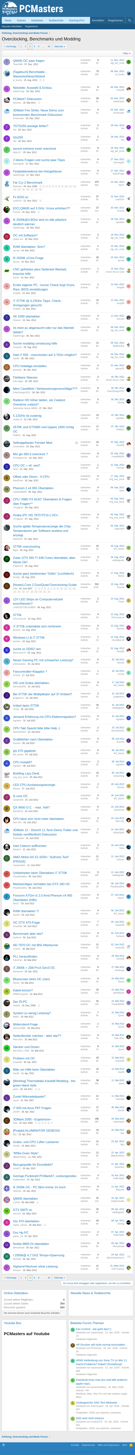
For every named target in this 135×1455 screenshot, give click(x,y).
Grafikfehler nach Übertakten (33, 739)
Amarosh (17, 347)
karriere (16, 630)
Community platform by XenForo (67, 1452)
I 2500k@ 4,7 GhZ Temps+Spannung (38, 1255)
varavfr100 (18, 800)
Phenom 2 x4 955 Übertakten (33, 488)
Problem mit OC (24, 1058)
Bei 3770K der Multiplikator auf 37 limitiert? (42, 694)
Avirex (16, 277)
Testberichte (56, 20)
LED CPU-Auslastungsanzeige (34, 785)
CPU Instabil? (22, 762)
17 (32, 189)
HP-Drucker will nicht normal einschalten (100, 1344)
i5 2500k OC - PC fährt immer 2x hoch (39, 1187)
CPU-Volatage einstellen (30, 366)
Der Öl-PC (20, 1002)
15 (23, 189)
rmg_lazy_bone (116, 479)
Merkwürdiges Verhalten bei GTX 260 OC (41, 884)
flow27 (16, 903)
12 (74, 186)
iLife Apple (18, 381)
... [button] (44, 46)
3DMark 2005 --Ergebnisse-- (32, 1119)
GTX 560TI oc (22, 1210)
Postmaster (18, 118)
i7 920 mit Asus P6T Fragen (32, 1108)
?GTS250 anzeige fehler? (30, 126)
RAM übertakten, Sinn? (29, 247)
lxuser (16, 1100)
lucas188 (119, 947)
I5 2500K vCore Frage (28, 258)
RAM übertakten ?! (26, 911)
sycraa (16, 250)
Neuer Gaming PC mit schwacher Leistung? (43, 660)
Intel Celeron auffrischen (30, 846)
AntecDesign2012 (21, 392)
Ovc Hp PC (20, 1232)
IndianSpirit (118, 101)
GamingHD (18, 164)
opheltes (120, 222)
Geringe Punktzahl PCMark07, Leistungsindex (45, 1176)
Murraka (17, 1259)
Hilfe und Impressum (108, 1445)
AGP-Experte (117, 1269)
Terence (17, 320)
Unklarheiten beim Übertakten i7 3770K (40, 873)
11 (70, 186)
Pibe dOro (18, 1039)
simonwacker (19, 664)
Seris (15, 469)
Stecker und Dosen (26, 1047)
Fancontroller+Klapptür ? (30, 671)
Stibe (121, 490)
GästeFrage (18, 91)
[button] (4, 1445)
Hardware (37, 20)
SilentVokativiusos (115, 1257)
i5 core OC (20, 796)
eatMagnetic (118, 560)
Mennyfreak (18, 1247)
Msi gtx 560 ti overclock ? (30, 454)
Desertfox (119, 1167)
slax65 (16, 358)
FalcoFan (17, 960)
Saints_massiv (20, 1225)
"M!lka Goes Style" (26, 1153)
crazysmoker (19, 865)
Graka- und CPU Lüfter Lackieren (36, 1142)
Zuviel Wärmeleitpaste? (29, 1096)
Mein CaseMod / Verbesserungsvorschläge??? (45, 388)
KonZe (121, 674)
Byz (15, 1134)
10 (66, 186)
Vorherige (11, 46)
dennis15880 (19, 1028)
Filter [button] (125, 53)
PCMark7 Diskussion (27, 99)
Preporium (18, 566)
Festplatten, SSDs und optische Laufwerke (98, 1412)
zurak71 (17, 1168)
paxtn (15, 1089)
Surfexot (17, 937)
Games (21, 20)
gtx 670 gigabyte (24, 751)
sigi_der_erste (117, 63)
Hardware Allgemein (86, 1339)
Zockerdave (18, 446)
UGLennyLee (19, 618)
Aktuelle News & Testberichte (91, 1293)
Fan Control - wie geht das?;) (93, 1329)
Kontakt (75, 1445)
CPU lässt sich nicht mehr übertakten (38, 819)
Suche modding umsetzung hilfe (35, 343)
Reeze (16, 983)
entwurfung (118, 776)
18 (36, 189)
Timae (16, 709)
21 (44, 592)
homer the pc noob (115, 272)
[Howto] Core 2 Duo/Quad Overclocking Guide (45, 585)
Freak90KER (118, 456)
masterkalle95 (20, 492)
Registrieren (31, 26)
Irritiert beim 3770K (26, 705)
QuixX (121, 1015)
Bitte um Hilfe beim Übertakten (34, 1069)
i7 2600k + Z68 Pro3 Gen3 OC (34, 968)
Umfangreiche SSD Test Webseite (96, 1402)
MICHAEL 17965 (21, 1050)
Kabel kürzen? (23, 990)
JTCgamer (18, 507)
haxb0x (16, 1005)
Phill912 (17, 435)
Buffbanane (118, 346)
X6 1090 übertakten (26, 316)
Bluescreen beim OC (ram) (31, 979)
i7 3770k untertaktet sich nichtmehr (37, 626)
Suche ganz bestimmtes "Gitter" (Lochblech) (43, 573)
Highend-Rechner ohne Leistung (35, 1266)
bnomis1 (17, 102)
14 (19, 189)
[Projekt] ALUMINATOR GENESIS (36, 1130)
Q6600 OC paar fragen (29, 61)
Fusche (16, 212)
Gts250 (18, 137)
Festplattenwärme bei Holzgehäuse (37, 171)
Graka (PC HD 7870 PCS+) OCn (35, 515)
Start (124, 1445)
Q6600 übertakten (25, 1198)
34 (49, 46)
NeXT (121, 185)
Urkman (120, 319)
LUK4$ (16, 1202)
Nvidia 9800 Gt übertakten (31, 1244)
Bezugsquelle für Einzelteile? (33, 1164)
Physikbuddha (20, 876)
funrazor (17, 1270)
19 (40, 189)
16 (27, 189)
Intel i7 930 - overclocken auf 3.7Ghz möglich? (45, 355)
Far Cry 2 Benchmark (28, 182)
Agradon (17, 720)
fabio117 (17, 152)
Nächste (58, 46)
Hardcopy (119, 970)
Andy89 (16, 293)
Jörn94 (16, 915)
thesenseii (18, 971)
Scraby (16, 577)
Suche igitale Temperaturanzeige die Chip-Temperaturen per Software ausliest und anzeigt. (42, 531)
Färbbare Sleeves (25, 377)
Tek (14, 129)
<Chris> (17, 949)
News (8, 20)
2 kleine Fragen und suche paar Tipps (39, 160)
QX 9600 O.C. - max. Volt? (31, 807)
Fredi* (121, 601)
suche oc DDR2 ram (27, 649)
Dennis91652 (19, 686)
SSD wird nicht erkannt (90, 1418)
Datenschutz (88, 1445)
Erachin (16, 743)
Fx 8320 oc (20, 197)
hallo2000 (17, 539)
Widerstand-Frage (25, 1024)
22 (49, 592)
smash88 (17, 926)
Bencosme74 (19, 652)
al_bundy (17, 80)
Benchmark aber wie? (28, 934)
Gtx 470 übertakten (26, 1221)
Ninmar (120, 662)
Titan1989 (18, 64)
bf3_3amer (119, 549)
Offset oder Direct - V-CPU (31, 477)
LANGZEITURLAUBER (24, 607)
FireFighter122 (20, 458)
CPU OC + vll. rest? (26, 465)
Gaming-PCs (77, 20)
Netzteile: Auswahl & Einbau (32, 88)
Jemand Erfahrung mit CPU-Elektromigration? (44, 717)
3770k (17, 615)
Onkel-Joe (18, 239)
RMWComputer (20, 994)
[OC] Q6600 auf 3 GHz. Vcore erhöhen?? (41, 208)
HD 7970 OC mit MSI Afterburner (35, 945)
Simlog (120, 402)
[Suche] (129, 20)
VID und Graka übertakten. (31, 683)
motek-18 (17, 419)
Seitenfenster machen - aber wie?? (37, 1036)
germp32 (17, 370)
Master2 (17, 849)
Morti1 (121, 576)
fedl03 (16, 1016)
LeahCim (17, 200)
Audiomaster (19, 1179)
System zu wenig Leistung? (32, 1013)
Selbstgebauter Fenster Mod (32, 442)
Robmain (17, 186)
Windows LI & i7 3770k (29, 637)
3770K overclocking (26, 546)
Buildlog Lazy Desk (26, 773)
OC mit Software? (25, 235)
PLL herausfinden (25, 956)
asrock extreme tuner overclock (34, 148)
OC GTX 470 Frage (26, 922)
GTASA (16, 675)
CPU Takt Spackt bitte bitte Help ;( (36, 728)
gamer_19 (18, 1236)
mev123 (17, 1213)
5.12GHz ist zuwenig (27, 415)
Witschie (17, 1191)
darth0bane (118, 993)
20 (40, 592)
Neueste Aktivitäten (12, 26)
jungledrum (18, 698)
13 (15, 189)
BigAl (15, 550)
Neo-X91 (17, 822)
